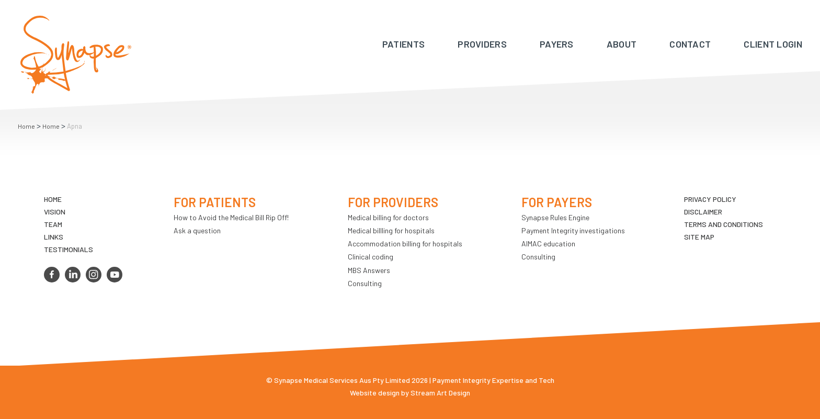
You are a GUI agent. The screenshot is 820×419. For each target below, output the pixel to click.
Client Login (773, 44)
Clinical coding (370, 256)
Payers (557, 44)
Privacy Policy (710, 199)
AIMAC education (548, 243)
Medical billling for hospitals (391, 230)
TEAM (53, 224)
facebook (52, 274)
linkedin (73, 274)
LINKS (53, 236)
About (622, 44)
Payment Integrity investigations (573, 230)
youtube (114, 274)
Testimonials (68, 249)
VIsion (54, 211)
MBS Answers (369, 270)
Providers (482, 44)
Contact (690, 44)
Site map (699, 236)
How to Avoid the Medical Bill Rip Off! (231, 217)
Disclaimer (703, 211)
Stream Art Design (440, 392)
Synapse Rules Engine (555, 217)
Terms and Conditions (723, 224)
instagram (93, 274)
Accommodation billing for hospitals (405, 243)
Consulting (365, 283)
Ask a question (197, 230)
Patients (403, 44)
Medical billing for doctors (388, 217)
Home (26, 126)
